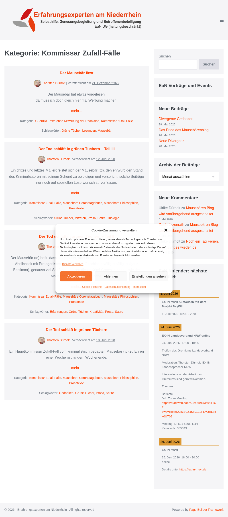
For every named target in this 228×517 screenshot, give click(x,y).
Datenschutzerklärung (117, 286)
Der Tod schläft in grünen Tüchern (76, 330)
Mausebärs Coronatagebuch (82, 203)
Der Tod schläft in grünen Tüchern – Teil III (77, 149)
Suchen (165, 56)
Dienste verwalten (72, 264)
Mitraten (80, 218)
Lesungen (89, 130)
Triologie (113, 218)
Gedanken (66, 393)
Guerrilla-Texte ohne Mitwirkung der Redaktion (67, 121)
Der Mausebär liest (76, 73)
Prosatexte (76, 208)
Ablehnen (111, 276)
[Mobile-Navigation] (222, 20)
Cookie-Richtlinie (92, 286)
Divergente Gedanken (176, 119)
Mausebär (105, 130)
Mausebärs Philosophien (121, 203)
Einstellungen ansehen (149, 276)
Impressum (139, 286)
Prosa (92, 218)
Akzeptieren (76, 276)
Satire (102, 218)
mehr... (76, 111)
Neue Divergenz (171, 141)
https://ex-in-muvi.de (192, 469)
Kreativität (96, 311)
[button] (166, 230)
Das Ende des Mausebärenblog (184, 130)
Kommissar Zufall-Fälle (117, 121)
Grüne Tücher (70, 130)
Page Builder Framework (206, 509)
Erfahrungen (58, 311)
